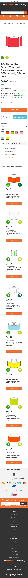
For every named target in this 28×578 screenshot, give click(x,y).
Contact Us (14, 533)
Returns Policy (14, 548)
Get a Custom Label (14, 524)
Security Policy (14, 551)
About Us (14, 529)
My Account (14, 514)
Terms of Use (14, 541)
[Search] (25, 12)
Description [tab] (5, 143)
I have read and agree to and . (14, 505)
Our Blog (14, 536)
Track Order (14, 517)
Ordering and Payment (14, 557)
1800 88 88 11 (15, 1)
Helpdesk (14, 521)
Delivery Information (14, 554)
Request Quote (19, 117)
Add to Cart (14, 109)
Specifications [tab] (16, 143)
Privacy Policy (24, 505)
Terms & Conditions (16, 505)
